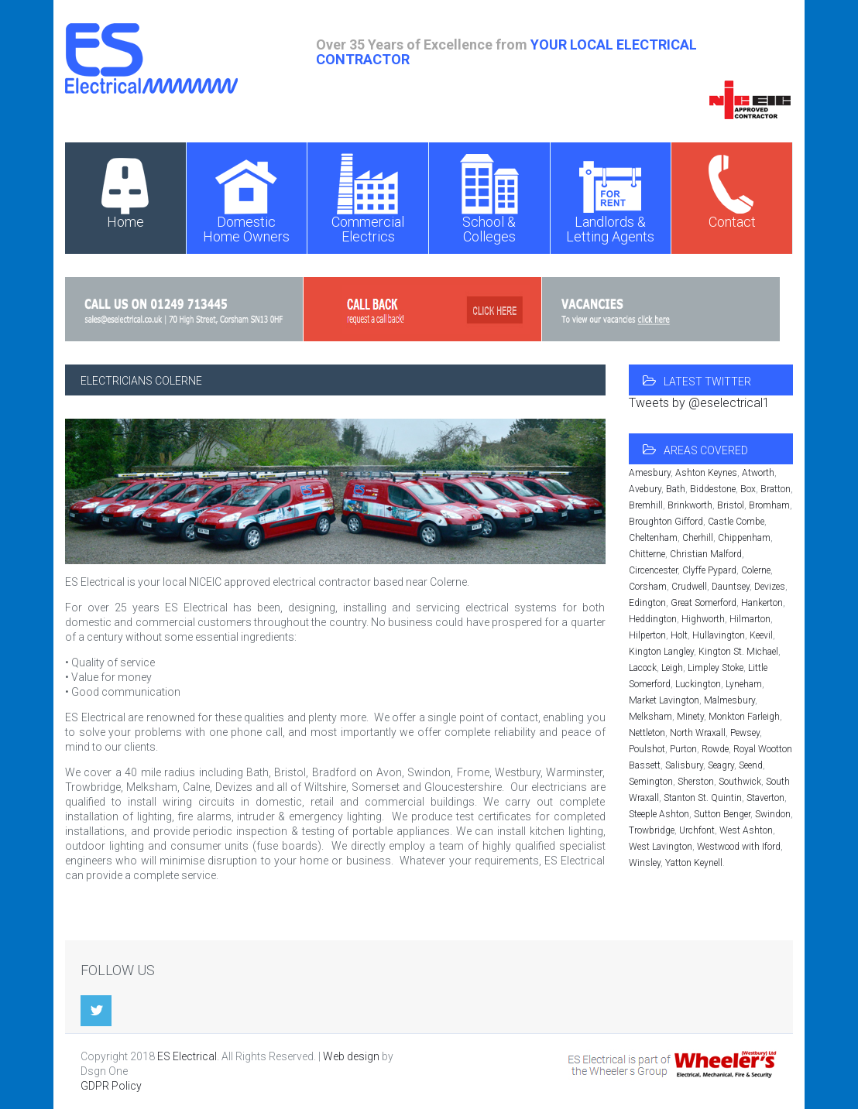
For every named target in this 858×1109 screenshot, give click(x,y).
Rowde (715, 749)
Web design (351, 1056)
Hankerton (762, 602)
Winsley (645, 862)
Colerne (755, 570)
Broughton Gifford (666, 521)
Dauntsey (731, 586)
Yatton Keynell (693, 862)
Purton (683, 749)
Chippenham (744, 537)
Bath (675, 489)
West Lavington (660, 846)
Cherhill (697, 537)
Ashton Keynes (706, 472)
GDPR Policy (111, 1086)
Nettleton (647, 732)
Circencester (653, 570)
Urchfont (697, 830)
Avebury (645, 489)
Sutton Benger (722, 814)
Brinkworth (690, 505)
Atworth (758, 472)
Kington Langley (661, 651)
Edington (647, 602)
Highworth (703, 619)
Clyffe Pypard (709, 570)
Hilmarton (749, 619)
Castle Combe (736, 521)
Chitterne (647, 554)
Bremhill (646, 505)
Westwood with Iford (739, 846)
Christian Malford (706, 554)
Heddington (653, 619)
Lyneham (744, 684)
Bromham (769, 505)
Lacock (643, 667)
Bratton (775, 489)
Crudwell (689, 586)
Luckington (698, 684)
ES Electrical (187, 1056)
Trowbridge (651, 830)
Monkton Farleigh (744, 716)
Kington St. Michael (738, 651)
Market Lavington (664, 700)
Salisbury (684, 765)
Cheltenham (653, 537)
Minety (690, 716)
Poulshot (647, 749)
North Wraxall (698, 732)
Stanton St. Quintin (703, 797)
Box (748, 489)
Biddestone (713, 489)
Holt (679, 635)
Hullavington (718, 635)
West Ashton (746, 830)
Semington (651, 781)
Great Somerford (703, 602)
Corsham (648, 586)
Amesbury (650, 472)
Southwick (740, 781)
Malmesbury (729, 700)
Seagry (721, 765)
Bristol (730, 505)
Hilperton (647, 635)
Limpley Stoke (715, 667)
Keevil (761, 635)
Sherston (696, 781)
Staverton (765, 797)
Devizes (769, 586)
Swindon (773, 814)
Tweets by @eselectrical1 (699, 402)
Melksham (650, 716)
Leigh (672, 667)
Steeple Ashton (659, 814)
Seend (751, 765)
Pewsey (745, 732)
